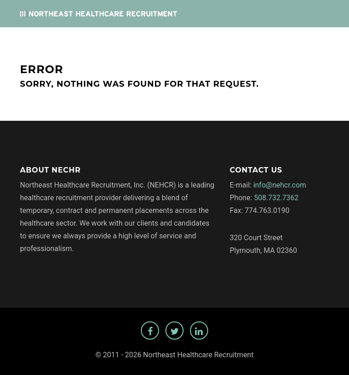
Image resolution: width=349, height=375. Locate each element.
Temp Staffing (300, 41)
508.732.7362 (276, 197)
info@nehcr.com (279, 185)
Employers (183, 41)
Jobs (148, 41)
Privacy (254, 41)
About (221, 41)
